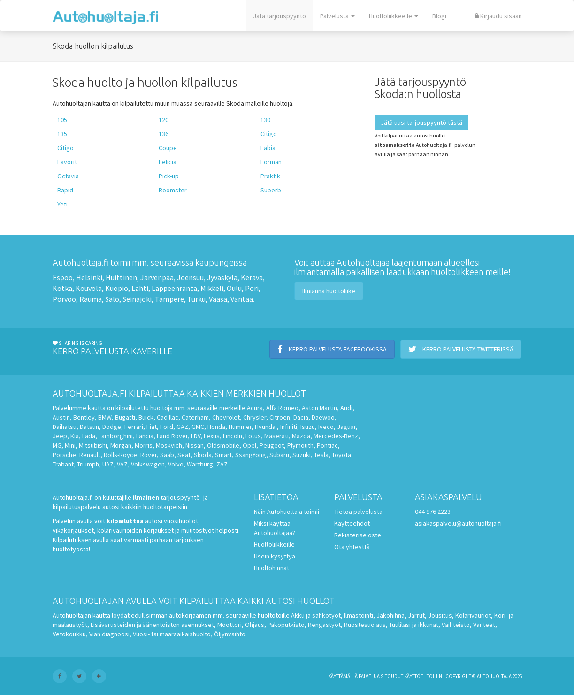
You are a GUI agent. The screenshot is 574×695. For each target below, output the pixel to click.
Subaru (279, 455)
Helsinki (89, 277)
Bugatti (125, 417)
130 (265, 119)
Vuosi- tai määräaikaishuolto (172, 634)
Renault (89, 455)
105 (62, 119)
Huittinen (121, 277)
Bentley (84, 417)
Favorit (67, 162)
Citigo (268, 134)
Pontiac (327, 445)
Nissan (194, 445)
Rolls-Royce (120, 455)
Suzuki (301, 455)
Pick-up (169, 176)
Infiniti (288, 426)
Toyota (341, 455)
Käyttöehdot (352, 523)
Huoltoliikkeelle (393, 16)
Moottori (229, 624)
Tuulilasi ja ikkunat (413, 624)
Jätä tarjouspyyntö (279, 16)
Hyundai (266, 426)
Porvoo (64, 299)
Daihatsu (65, 426)
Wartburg (200, 464)
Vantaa (241, 299)
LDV (195, 436)
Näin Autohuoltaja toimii (286, 511)
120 (163, 119)
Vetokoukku (69, 634)
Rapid (65, 190)
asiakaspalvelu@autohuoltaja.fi (458, 523)
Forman (271, 162)
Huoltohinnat (271, 568)
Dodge (111, 426)
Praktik (270, 176)
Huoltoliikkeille (274, 544)
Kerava (252, 277)
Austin (61, 417)
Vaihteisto (456, 624)
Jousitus (440, 615)
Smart (223, 455)
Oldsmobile (223, 445)
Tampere (169, 299)
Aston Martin (319, 408)
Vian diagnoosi (109, 634)
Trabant (63, 464)
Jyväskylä (222, 277)
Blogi (439, 16)
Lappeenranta (174, 288)
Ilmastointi (358, 615)
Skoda (203, 455)
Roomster (173, 190)
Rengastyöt (324, 624)
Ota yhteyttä (352, 546)
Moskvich (169, 445)
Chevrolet (226, 417)
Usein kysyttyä (274, 556)
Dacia (300, 417)
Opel (249, 445)
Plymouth (300, 445)
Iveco (326, 426)
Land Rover (172, 436)
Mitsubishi (93, 445)
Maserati (276, 436)
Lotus (253, 436)
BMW (105, 417)
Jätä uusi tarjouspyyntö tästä (421, 122)
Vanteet (484, 624)
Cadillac (167, 417)
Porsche (64, 455)
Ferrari (133, 426)
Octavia (68, 176)
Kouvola (89, 288)
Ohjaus (254, 624)
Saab (167, 455)
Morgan (120, 445)
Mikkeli (211, 288)
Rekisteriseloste (357, 535)
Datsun (89, 426)
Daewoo (323, 417)
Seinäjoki (137, 299)
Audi (346, 408)
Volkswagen (148, 464)
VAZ (122, 464)
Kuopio (116, 288)
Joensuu (190, 277)
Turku (196, 299)
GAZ (182, 426)
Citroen (279, 417)
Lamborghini (116, 436)
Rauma (90, 299)
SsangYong (250, 455)
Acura (255, 408)
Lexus (212, 436)
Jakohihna (390, 615)
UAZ (108, 464)
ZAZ (222, 464)
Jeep (60, 436)
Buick (145, 417)
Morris (144, 445)
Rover (148, 455)
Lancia (144, 436)
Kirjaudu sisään (498, 16)
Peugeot (272, 445)
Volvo (176, 464)
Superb (270, 190)
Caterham (195, 417)
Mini (70, 445)
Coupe (168, 148)
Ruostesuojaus (365, 624)
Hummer (240, 426)
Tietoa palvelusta (358, 511)
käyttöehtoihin (423, 676)
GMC (197, 426)
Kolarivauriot (473, 615)
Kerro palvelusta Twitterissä (460, 349)
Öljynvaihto (229, 634)
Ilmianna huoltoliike (328, 291)
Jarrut (416, 615)
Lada (88, 436)
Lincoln (232, 436)
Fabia (268, 148)
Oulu (234, 288)
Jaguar (346, 426)
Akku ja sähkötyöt (316, 615)
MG (57, 445)
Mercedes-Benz (336, 436)
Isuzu (307, 426)
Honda (216, 426)
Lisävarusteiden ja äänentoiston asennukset (152, 624)
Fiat (151, 426)
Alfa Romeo (282, 408)
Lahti (139, 288)
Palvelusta (337, 16)
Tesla (321, 455)
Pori (252, 288)
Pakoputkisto (286, 624)
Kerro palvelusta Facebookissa (332, 349)
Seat (184, 455)
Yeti (62, 204)
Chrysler (254, 417)
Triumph (88, 464)
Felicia (167, 162)
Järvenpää (157, 277)
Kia (74, 436)
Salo (112, 299)
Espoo (63, 277)
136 (163, 134)
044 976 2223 (433, 511)
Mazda (301, 436)
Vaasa (218, 299)
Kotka (62, 288)
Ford (166, 426)
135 (62, 134)
